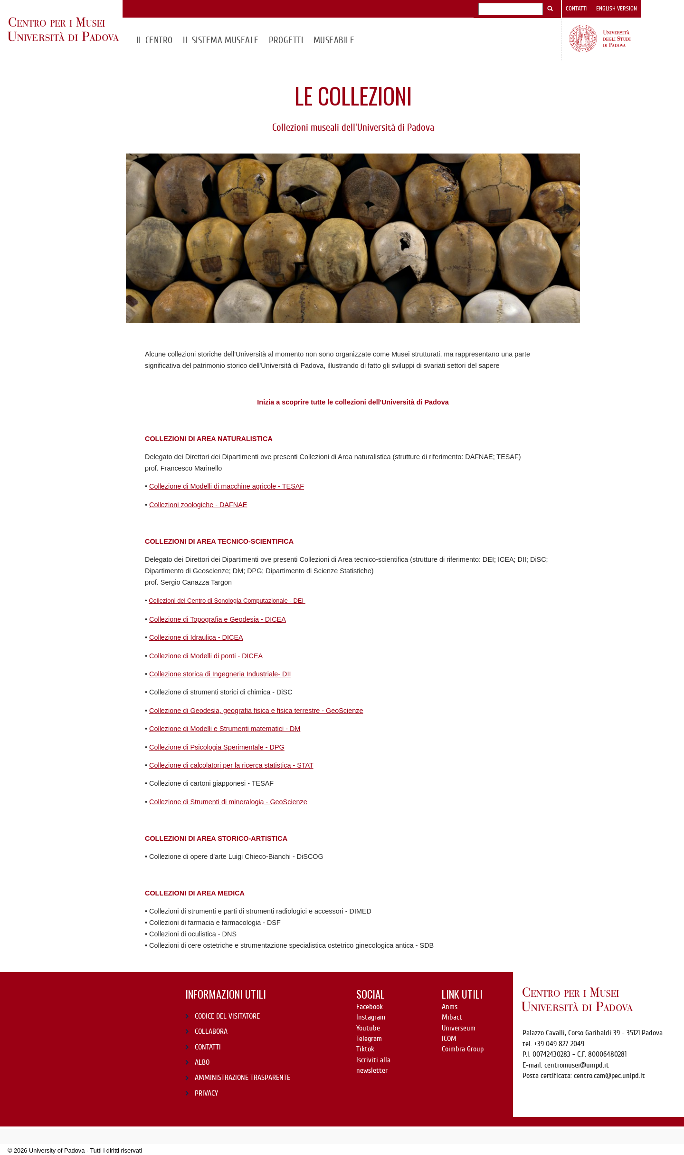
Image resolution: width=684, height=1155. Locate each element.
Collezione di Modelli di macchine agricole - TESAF (226, 486)
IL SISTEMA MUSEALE (221, 40)
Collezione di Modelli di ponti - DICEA (206, 656)
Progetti (286, 40)
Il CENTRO (154, 40)
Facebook (369, 1006)
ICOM (449, 1038)
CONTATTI (208, 1047)
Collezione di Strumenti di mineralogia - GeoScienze (228, 802)
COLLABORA (211, 1031)
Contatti (577, 8)
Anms (449, 1006)
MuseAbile (334, 40)
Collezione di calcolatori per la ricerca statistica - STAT (231, 765)
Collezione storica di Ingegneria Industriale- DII (220, 674)
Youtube (368, 1028)
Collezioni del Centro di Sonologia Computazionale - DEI (227, 600)
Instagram (370, 1017)
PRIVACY (206, 1093)
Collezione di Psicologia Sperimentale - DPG (217, 747)
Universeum (458, 1028)
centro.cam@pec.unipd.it (609, 1075)
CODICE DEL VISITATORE (227, 1016)
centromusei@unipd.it (576, 1065)
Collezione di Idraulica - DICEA (196, 637)
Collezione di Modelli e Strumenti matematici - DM (224, 728)
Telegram (369, 1038)
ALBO (202, 1062)
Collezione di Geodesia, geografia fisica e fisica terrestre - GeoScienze (256, 710)
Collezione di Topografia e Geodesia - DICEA (217, 619)
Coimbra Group (463, 1049)
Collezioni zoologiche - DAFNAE (198, 505)
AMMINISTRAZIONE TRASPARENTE (242, 1077)
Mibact (452, 1017)
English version (616, 8)
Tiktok (365, 1049)
